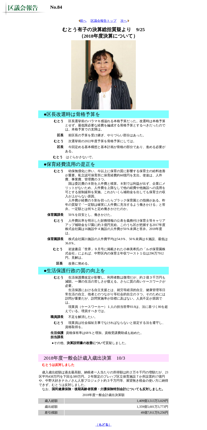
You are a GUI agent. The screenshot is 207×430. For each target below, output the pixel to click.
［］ (103, 424)
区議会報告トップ (103, 20)
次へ (124, 20)
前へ (82, 20)
